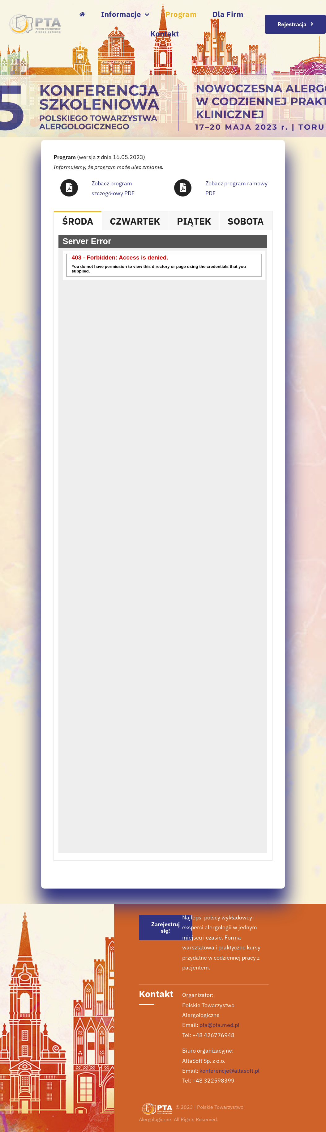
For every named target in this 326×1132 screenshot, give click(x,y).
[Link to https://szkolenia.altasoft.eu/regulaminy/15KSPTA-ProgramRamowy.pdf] (182, 187)
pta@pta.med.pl (219, 1025)
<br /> (162, 544)
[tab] (77, 220)
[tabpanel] (163, 545)
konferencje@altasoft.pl (229, 1070)
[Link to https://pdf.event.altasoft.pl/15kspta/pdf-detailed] (69, 187)
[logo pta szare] (35, 16)
